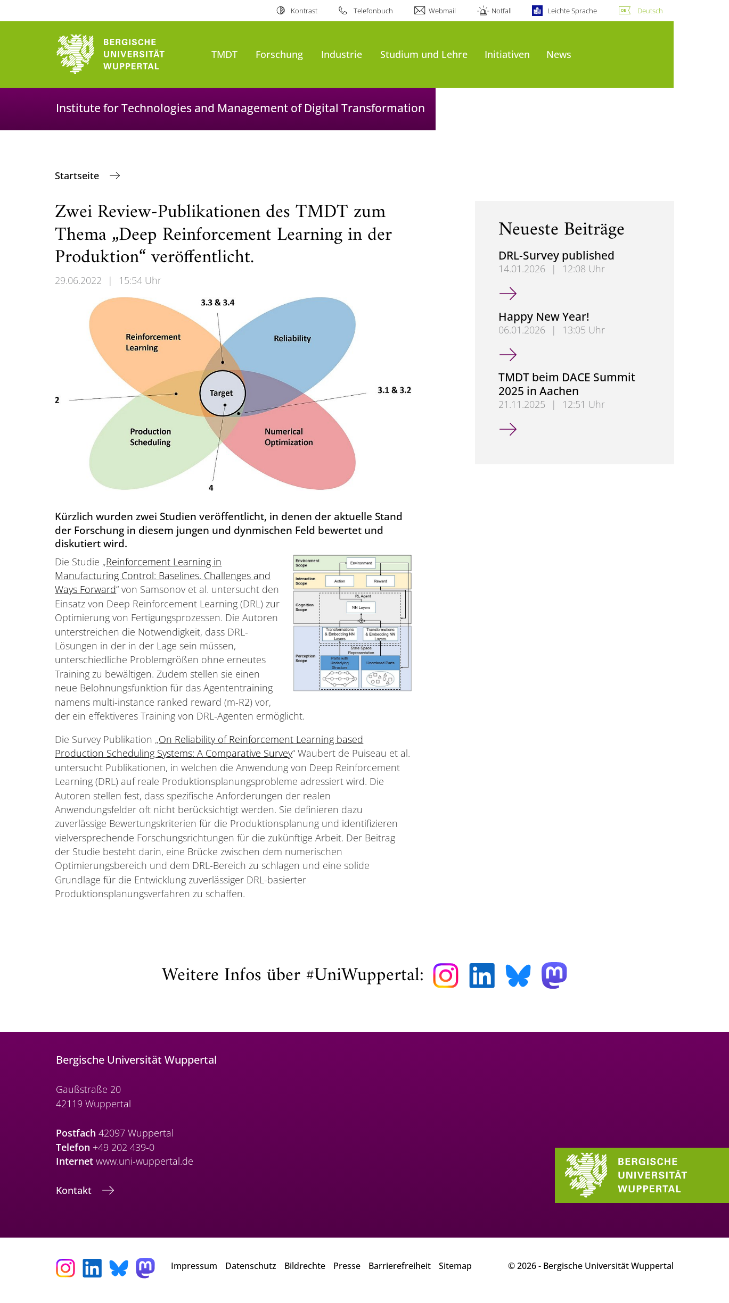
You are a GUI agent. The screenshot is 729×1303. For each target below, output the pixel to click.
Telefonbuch (373, 10)
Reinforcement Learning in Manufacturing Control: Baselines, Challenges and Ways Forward (163, 575)
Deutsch (650, 10)
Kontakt (75, 1190)
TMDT (224, 54)
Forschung (279, 54)
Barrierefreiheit (399, 1266)
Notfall (502, 10)
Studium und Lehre (424, 54)
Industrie (341, 54)
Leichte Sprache (572, 10)
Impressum (194, 1266)
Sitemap (455, 1266)
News (558, 54)
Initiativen (507, 54)
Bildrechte (304, 1266)
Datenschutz (250, 1266)
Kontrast (304, 10)
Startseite (78, 175)
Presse (347, 1266)
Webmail (442, 10)
